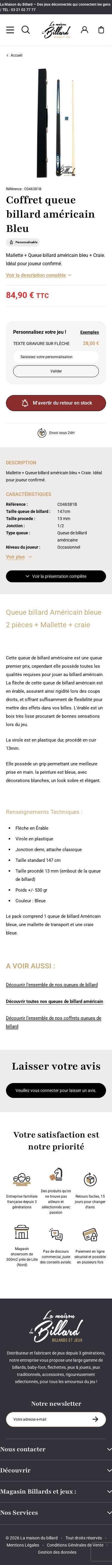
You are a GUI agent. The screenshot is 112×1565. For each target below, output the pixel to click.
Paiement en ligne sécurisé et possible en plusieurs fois (90, 1244)
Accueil (14, 55)
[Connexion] (84, 30)
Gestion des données (57, 1552)
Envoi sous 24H (56, 433)
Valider (56, 371)
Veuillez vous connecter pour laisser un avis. (56, 1090)
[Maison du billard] (56, 29)
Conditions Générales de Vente (75, 1545)
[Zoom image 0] (56, 123)
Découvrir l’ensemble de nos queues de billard (52, 984)
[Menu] (10, 30)
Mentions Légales (23, 1545)
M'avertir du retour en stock (56, 403)
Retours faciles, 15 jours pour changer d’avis (90, 1189)
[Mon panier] (101, 30)
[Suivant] (108, 123)
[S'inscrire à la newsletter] (95, 1419)
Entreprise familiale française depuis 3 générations (21, 1189)
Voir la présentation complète (56, 576)
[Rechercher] (26, 30)
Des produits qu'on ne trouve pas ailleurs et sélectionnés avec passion (56, 1190)
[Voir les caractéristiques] (19, 557)
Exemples (89, 332)
